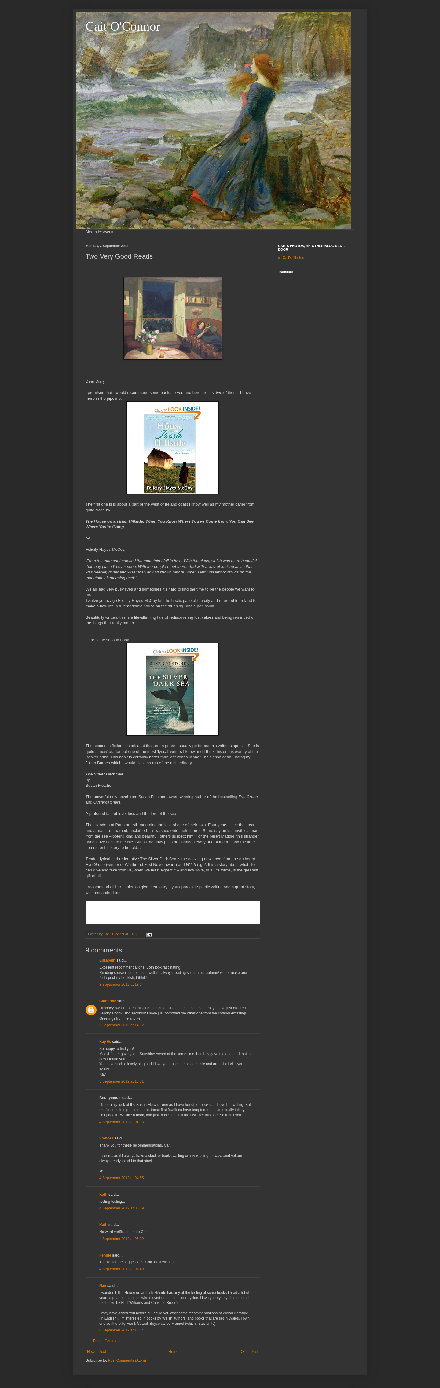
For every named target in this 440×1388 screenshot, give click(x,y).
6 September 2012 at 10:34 (121, 1330)
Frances (106, 1138)
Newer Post (96, 1351)
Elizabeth (107, 960)
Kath (103, 1194)
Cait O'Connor (123, 26)
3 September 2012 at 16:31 (121, 1081)
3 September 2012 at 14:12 (121, 1025)
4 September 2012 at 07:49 (121, 1269)
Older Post (249, 1351)
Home (173, 1351)
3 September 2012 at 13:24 (121, 984)
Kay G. (105, 1042)
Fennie (105, 1255)
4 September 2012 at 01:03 (121, 1122)
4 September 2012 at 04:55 (121, 1178)
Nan (102, 1285)
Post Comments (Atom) (127, 1360)
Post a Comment (106, 1341)
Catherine (107, 1001)
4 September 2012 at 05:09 (121, 1208)
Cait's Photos (293, 258)
